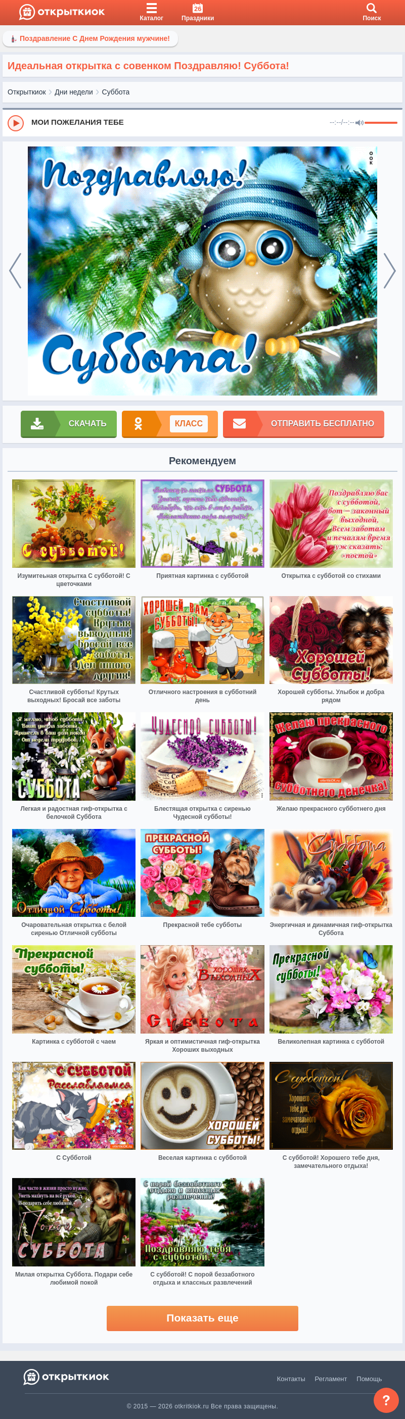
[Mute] (359, 123)
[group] (202, 122)
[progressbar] (381, 123)
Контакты (291, 1379)
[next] (390, 271)
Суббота (116, 92)
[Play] (16, 123)
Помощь (369, 1379)
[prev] (15, 271)
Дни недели (74, 92)
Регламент (331, 1379)
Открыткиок (27, 92)
